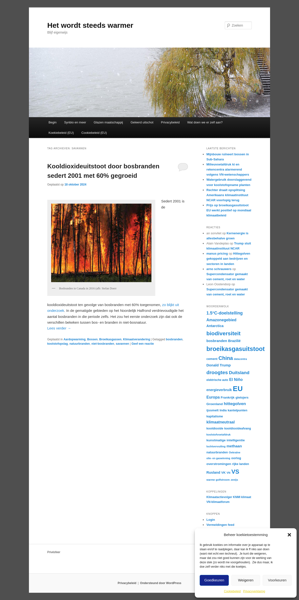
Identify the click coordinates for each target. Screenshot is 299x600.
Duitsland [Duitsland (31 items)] (239, 372)
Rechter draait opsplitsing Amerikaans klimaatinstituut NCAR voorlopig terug (227, 195)
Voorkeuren (277, 580)
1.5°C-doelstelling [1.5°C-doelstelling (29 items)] (224, 313)
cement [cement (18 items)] (211, 359)
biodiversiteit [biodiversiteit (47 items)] (223, 333)
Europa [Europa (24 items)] (213, 397)
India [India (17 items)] (223, 410)
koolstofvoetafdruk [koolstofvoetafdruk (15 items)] (218, 434)
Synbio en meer (75, 122)
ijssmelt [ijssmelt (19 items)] (212, 410)
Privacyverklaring (254, 591)
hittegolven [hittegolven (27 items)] (235, 403)
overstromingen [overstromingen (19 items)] (218, 464)
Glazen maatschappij (108, 122)
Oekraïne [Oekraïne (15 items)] (234, 452)
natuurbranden (79, 343)
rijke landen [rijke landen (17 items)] (240, 464)
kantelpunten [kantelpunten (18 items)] (237, 410)
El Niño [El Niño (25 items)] (236, 379)
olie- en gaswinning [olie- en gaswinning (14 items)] (218, 458)
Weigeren (245, 580)
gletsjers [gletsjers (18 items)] (242, 397)
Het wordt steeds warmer (90, 25)
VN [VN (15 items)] (228, 472)
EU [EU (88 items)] (238, 389)
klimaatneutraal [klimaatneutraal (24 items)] (220, 422)
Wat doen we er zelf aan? (205, 122)
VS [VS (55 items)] (235, 471)
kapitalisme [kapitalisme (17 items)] (214, 416)
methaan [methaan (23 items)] (234, 446)
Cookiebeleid (232, 591)
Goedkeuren (214, 580)
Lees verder (59, 328)
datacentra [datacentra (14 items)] (240, 358)
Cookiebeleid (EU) (94, 133)
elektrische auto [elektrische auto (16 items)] (217, 380)
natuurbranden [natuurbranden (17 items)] (217, 452)
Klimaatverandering (136, 339)
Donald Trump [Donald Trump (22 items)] (218, 365)
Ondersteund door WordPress (160, 583)
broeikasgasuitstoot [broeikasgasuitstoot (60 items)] (235, 348)
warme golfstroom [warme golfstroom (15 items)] (218, 479)
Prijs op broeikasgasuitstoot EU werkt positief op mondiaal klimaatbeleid (228, 210)
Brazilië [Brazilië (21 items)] (234, 341)
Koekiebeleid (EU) (61, 133)
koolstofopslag (57, 343)
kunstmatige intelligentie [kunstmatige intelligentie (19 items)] (225, 440)
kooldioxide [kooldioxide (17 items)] (214, 428)
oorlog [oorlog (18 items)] (236, 458)
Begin (52, 122)
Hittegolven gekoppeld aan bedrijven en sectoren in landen (228, 258)
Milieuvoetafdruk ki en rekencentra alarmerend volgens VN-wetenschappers (227, 169)
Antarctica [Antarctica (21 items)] (215, 326)
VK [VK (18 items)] (223, 472)
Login (210, 519)
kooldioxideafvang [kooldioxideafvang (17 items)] (237, 428)
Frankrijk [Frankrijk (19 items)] (227, 397)
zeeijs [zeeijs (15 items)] (234, 479)
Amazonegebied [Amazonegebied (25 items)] (221, 320)
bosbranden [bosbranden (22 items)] (216, 341)
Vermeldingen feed (220, 525)
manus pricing (217, 253)
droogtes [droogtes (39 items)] (217, 372)
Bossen (92, 339)
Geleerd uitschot (141, 122)
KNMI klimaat (242, 497)
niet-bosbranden (102, 343)
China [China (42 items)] (225, 358)
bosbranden (174, 339)
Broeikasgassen (110, 339)
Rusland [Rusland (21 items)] (213, 472)
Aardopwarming (74, 339)
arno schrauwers (218, 269)
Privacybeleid (170, 122)
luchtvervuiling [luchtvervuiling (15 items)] (215, 446)
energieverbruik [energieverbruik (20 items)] (219, 390)
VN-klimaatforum (218, 502)
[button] (289, 534)
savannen (122, 343)
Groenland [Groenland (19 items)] (214, 404)
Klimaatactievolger (219, 497)
